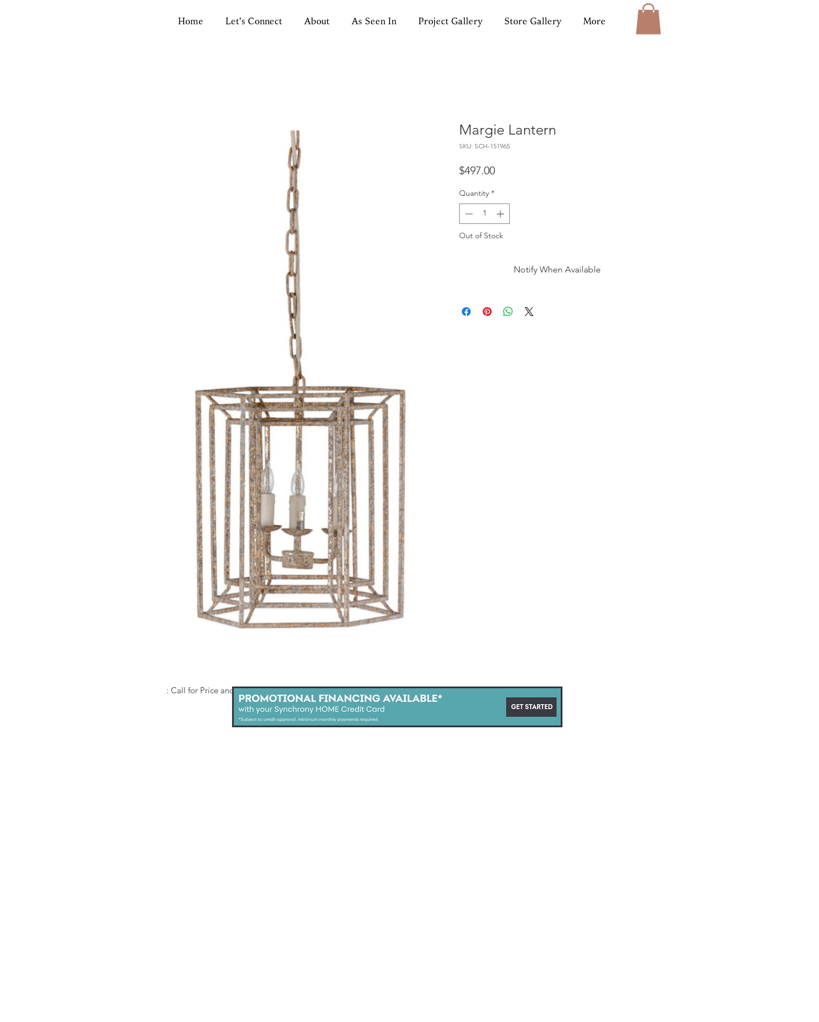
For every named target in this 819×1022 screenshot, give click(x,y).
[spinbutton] (484, 213)
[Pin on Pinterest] (487, 311)
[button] (648, 18)
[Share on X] (529, 311)
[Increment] (501, 213)
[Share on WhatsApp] (508, 311)
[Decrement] (468, 213)
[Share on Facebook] (466, 311)
